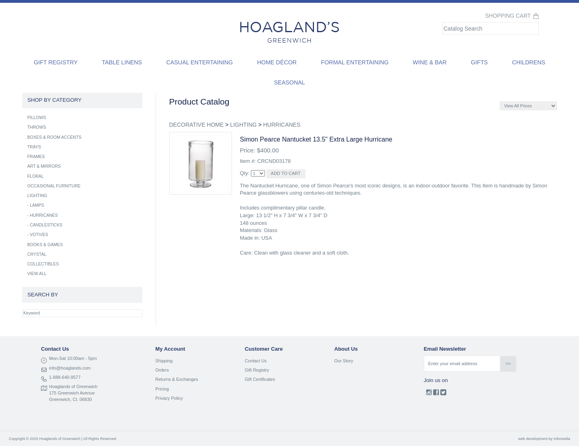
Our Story (343, 360)
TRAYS (34, 146)
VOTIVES (39, 234)
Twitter (443, 394)
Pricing (162, 388)
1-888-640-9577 (64, 377)
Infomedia (562, 439)
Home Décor (277, 62)
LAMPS (37, 205)
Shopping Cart (508, 16)
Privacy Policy (169, 398)
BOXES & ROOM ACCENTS (54, 137)
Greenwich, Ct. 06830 (70, 399)
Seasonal (289, 82)
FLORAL (35, 176)
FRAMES (36, 156)
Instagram (429, 394)
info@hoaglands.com (70, 368)
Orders (162, 370)
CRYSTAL (37, 254)
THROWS (36, 127)
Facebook (436, 394)
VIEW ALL (37, 273)
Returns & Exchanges (176, 379)
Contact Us (256, 360)
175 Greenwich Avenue (72, 392)
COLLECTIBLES (43, 263)
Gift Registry (56, 62)
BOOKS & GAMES (45, 244)
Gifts (479, 62)
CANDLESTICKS (46, 224)
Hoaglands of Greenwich (73, 386)
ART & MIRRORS (44, 166)
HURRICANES (281, 124)
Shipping (163, 360)
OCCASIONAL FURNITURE (54, 185)
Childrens (528, 62)
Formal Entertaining (354, 62)
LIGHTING (243, 124)
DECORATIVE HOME (196, 124)
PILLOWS (36, 117)
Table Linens (122, 62)
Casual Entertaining (199, 62)
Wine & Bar (430, 62)
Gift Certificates (260, 379)
